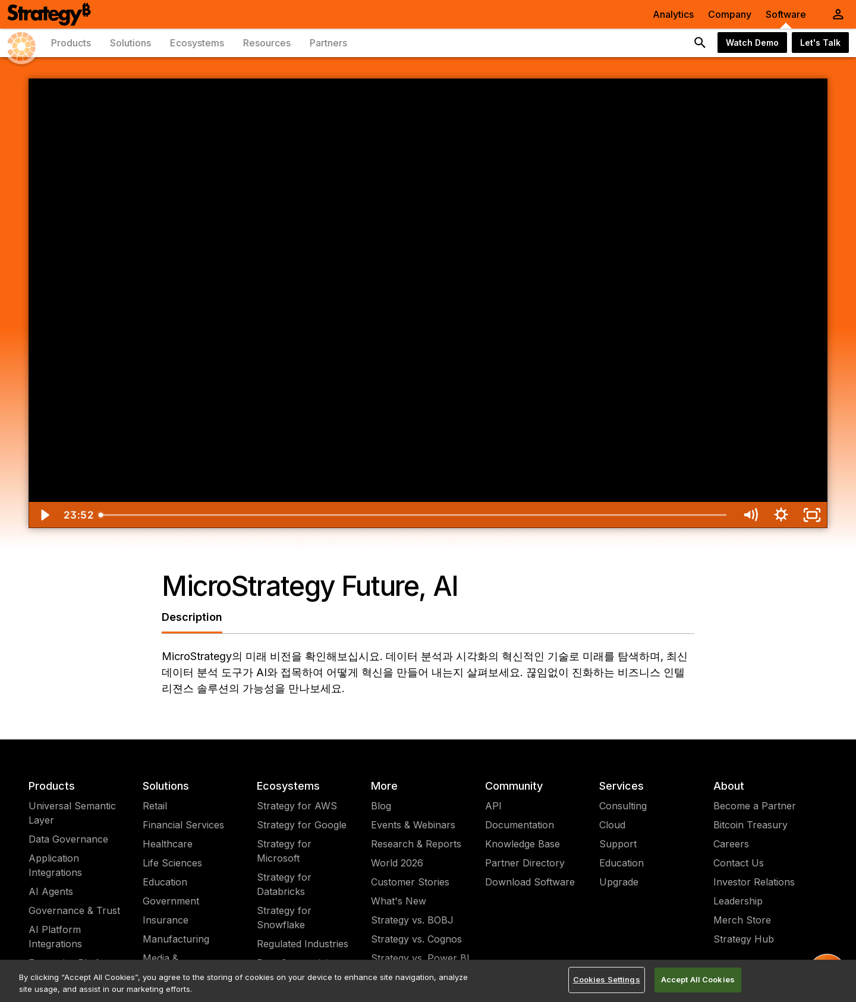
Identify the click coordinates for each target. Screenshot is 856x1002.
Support (618, 844)
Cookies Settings (606, 979)
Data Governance (68, 839)
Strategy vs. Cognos (416, 939)
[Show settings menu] (781, 515)
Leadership (738, 901)
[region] (428, 981)
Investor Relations (754, 882)
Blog (381, 806)
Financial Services (183, 825)
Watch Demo (752, 42)
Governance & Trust (74, 910)
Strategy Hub (743, 939)
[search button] (700, 42)
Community (514, 786)
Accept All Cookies (698, 979)
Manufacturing (176, 939)
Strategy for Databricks (284, 884)
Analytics (673, 14)
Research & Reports (416, 844)
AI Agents (51, 891)
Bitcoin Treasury (750, 825)
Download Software (530, 882)
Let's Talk (820, 42)
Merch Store (742, 920)
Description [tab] (192, 617)
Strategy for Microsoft (284, 851)
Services (621, 786)
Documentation (519, 825)
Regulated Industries (302, 944)
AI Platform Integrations (55, 937)
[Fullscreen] (812, 515)
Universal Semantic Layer (72, 813)
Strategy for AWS (297, 806)
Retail (155, 806)
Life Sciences (172, 863)
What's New (398, 901)
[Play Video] (44, 515)
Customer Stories (410, 882)
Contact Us (738, 863)
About (728, 786)
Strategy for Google (302, 825)
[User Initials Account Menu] (838, 14)
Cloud (612, 825)
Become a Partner (754, 806)
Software (786, 14)
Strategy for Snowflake (284, 917)
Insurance (165, 920)
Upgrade (618, 882)
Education (165, 882)
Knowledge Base (522, 844)
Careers (731, 844)
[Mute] (750, 515)
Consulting (623, 806)
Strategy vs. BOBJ (412, 920)
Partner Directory (525, 863)
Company (729, 14)
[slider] (414, 515)
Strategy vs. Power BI (420, 958)
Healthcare (168, 844)
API (493, 806)
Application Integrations (55, 865)
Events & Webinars (413, 825)
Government (171, 901)
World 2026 (397, 863)
